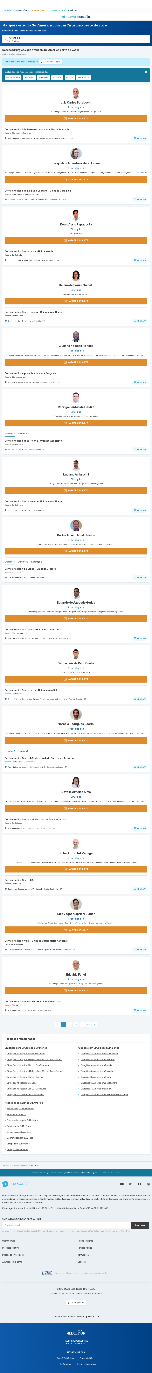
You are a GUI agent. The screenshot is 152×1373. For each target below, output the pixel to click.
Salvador (57, 77)
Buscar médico (22, 10)
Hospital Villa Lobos (13, 572)
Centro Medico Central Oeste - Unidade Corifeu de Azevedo (39, 758)
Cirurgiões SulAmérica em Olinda (96, 1089)
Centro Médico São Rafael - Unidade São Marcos (33, 1001)
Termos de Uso (85, 1255)
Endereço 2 (23, 434)
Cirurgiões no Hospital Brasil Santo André (26, 1053)
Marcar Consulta (21, 1165)
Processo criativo (10, 1248)
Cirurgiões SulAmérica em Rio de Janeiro (99, 1053)
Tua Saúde (7, 10)
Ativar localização (50, 62)
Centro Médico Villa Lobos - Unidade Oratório (31, 568)
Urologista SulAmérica (17, 1149)
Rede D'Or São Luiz (65, 1358)
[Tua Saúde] (15, 1184)
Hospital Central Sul (13, 884)
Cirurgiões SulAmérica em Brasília (96, 1065)
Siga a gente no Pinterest (148, 1184)
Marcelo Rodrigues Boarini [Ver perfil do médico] (76, 724)
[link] (94, 1024)
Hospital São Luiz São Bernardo (18, 133)
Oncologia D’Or (86, 1358)
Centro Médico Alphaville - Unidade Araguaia (30, 373)
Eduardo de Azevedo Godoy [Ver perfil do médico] (76, 602)
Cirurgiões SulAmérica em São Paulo (98, 1059)
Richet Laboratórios (86, 1364)
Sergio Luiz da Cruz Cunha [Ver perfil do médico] (76, 663)
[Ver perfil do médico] (76, 93)
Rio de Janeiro (13, 77)
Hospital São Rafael (13, 1005)
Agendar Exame (39, 10)
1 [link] (63, 1024)
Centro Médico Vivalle (14, 944)
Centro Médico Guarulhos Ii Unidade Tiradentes (32, 629)
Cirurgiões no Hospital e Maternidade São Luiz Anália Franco (35, 1071)
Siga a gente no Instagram (130, 1184)
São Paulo (29, 77)
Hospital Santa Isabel (13, 823)
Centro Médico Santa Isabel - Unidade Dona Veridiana (36, 819)
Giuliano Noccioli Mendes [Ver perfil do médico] (76, 346)
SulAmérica (65, 1364)
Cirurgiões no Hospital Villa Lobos (22, 1083)
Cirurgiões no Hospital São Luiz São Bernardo (28, 1065)
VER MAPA (140, 138)
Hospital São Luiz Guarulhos (16, 633)
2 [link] (70, 1024)
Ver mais (83, 77)
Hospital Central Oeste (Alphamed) (19, 762)
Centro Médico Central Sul (20, 880)
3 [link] (76, 1024)
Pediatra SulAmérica (16, 1114)
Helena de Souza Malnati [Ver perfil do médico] (76, 285)
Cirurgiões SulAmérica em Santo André (99, 1083)
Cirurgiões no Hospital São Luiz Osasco (25, 1077)
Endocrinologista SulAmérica (20, 1108)
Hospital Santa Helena (14, 316)
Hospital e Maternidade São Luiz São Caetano (24, 194)
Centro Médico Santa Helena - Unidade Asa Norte (33, 312)
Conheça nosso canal (121, 1184)
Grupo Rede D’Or (90, 1316)
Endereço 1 (10, 434)
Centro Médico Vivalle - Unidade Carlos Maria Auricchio (36, 940)
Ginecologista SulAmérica (19, 1132)
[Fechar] (146, 61)
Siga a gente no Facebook (139, 1184)
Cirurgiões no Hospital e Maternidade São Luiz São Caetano (34, 1059)
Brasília (69, 77)
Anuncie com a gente (12, 1262)
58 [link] (88, 1024)
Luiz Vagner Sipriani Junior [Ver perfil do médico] (76, 914)
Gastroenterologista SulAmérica (22, 1120)
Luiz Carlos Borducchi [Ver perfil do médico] (76, 102)
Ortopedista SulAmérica (18, 1144)
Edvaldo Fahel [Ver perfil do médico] (76, 974)
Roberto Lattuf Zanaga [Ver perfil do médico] (76, 853)
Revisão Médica (85, 1248)
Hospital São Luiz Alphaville (16, 377)
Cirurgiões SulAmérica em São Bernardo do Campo (104, 1094)
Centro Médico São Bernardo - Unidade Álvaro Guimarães (38, 129)
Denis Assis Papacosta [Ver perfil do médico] (76, 224)
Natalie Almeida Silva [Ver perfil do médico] (76, 792)
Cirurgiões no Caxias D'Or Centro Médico (25, 1094)
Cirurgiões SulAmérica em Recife (96, 1077)
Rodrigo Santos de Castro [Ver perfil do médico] (76, 407)
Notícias (72, 10)
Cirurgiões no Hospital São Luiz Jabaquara (26, 1089)
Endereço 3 (36, 562)
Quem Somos (8, 1241)
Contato (82, 1262)
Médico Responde (57, 10)
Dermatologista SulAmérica (20, 1138)
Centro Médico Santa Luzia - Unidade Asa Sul (31, 690)
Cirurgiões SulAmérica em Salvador (97, 1071)
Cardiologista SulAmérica (19, 1126)
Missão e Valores (85, 1241)
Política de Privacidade (13, 1255)
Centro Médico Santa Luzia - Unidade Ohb (29, 251)
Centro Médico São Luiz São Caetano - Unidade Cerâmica (38, 190)
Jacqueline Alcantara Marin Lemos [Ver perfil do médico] (76, 163)
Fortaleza (43, 77)
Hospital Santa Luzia (13, 255)
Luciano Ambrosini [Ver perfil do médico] (76, 474)
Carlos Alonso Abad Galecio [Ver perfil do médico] (76, 535)
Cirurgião (35, 1165)
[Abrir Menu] (4, 17)
